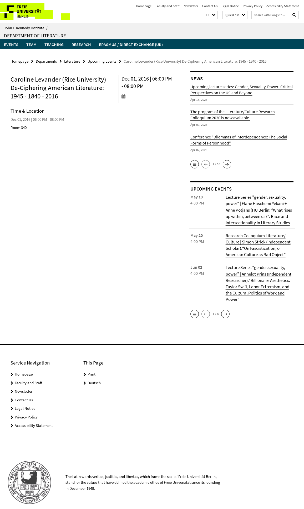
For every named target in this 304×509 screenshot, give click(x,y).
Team (31, 44)
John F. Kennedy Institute (26, 28)
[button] (210, 15)
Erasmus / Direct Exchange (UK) (131, 44)
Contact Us (209, 6)
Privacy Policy (252, 6)
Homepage (143, 6)
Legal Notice (230, 6)
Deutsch (94, 371)
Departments (46, 60)
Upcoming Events (102, 60)
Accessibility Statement (282, 6)
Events (11, 44)
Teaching (54, 44)
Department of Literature (35, 35)
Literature (72, 60)
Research (81, 44)
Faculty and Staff (167, 6)
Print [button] (91, 363)
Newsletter (191, 6)
